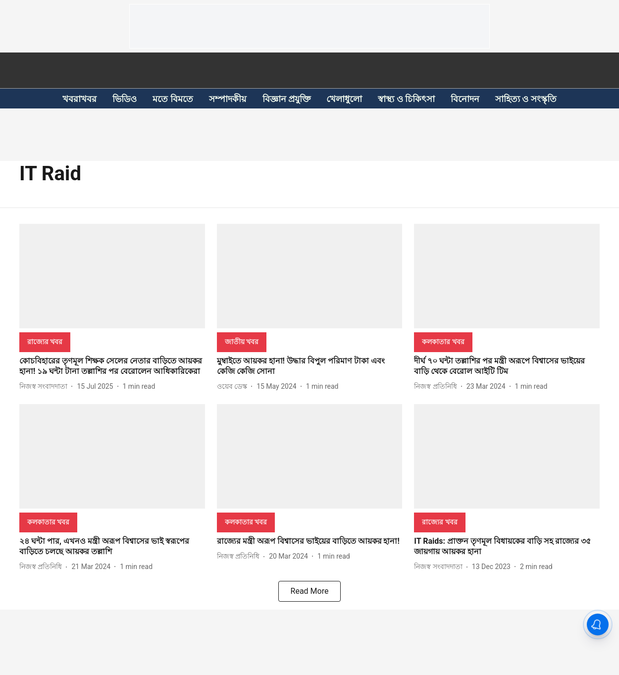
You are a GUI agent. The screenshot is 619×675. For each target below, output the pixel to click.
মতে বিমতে (173, 99)
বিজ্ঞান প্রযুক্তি (286, 99)
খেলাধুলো (344, 99)
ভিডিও (124, 99)
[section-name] (44, 341)
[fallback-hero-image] (112, 276)
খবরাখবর (79, 99)
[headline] (112, 366)
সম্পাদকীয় (228, 99)
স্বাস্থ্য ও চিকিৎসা (406, 99)
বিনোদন (465, 99)
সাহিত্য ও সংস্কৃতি (526, 99)
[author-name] (45, 386)
